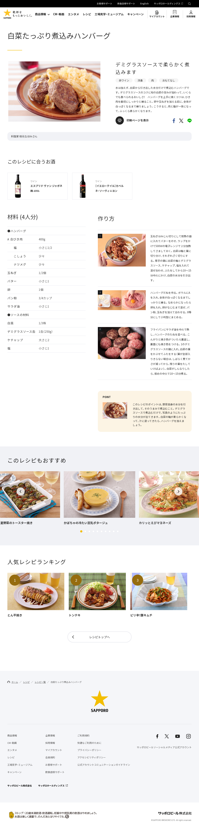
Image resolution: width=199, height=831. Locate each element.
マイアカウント (157, 16)
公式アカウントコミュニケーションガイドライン (103, 764)
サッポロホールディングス (167, 3)
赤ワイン (124, 80)
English (144, 3)
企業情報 (174, 16)
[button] (81, 531)
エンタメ (73, 14)
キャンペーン (135, 14)
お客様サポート (104, 3)
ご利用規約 (83, 735)
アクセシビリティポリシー (91, 757)
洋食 (140, 80)
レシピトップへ (99, 637)
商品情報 (40, 14)
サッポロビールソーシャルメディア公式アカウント (164, 747)
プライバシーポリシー (89, 750)
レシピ (87, 14)
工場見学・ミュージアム (109, 14)
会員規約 (50, 757)
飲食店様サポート (126, 3)
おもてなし (168, 80)
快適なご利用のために (89, 743)
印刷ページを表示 (138, 120)
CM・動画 (58, 14)
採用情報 (190, 16)
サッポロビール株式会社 (19, 785)
